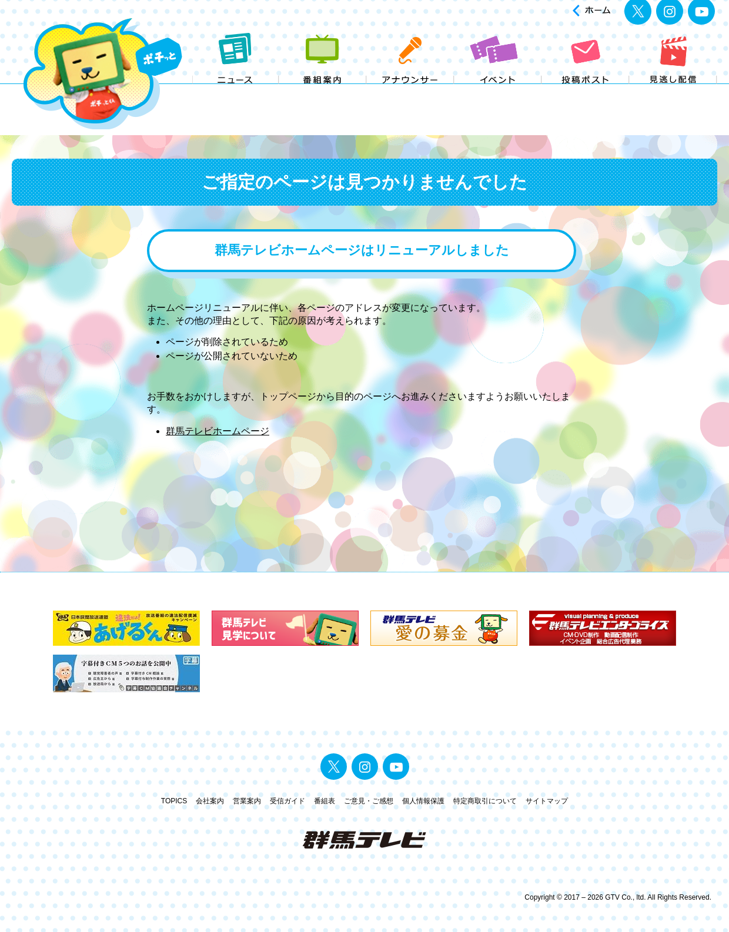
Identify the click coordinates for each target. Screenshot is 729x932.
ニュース (235, 93)
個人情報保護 (423, 801)
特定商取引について (485, 801)
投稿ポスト (586, 93)
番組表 (324, 801)
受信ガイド (287, 801)
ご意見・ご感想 (368, 801)
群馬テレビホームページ (217, 431)
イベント (498, 93)
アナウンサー (410, 93)
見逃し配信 (673, 93)
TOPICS (174, 801)
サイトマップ (547, 801)
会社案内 (210, 801)
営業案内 (247, 801)
